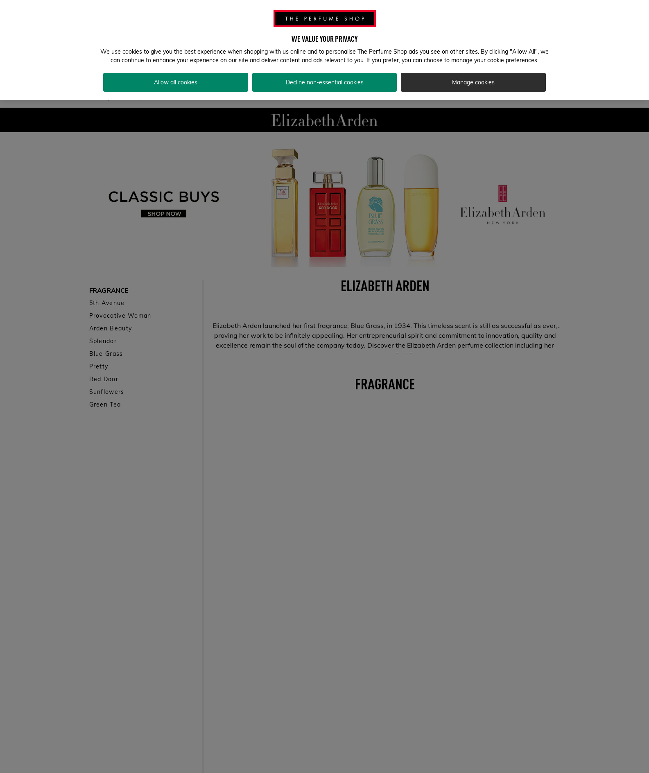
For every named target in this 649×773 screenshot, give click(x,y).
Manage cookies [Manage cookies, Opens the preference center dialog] (473, 82)
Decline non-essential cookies (325, 82)
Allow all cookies (175, 82)
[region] (324, 50)
